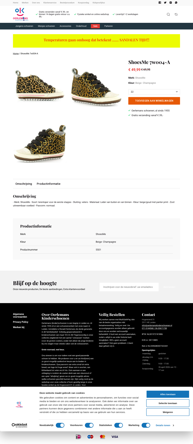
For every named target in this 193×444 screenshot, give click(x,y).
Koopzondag (83, 3)
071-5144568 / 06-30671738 (154, 329)
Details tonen (163, 438)
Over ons (36, 3)
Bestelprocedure (67, 3)
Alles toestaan (168, 407)
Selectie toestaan (168, 416)
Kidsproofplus (99, 3)
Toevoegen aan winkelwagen (154, 100)
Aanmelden (169, 287)
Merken (25, 3)
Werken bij (18, 327)
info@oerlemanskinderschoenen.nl (157, 326)
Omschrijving (23, 183)
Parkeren (108, 26)
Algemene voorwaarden (20, 316)
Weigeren (168, 424)
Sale (95, 26)
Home (15, 3)
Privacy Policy (20, 322)
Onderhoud (81, 26)
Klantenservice (49, 3)
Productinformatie (49, 183)
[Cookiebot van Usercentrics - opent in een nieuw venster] (19, 438)
